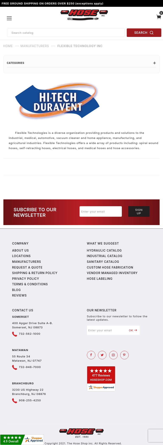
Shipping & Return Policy (34, 273)
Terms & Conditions (30, 284)
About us (20, 250)
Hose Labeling (100, 278)
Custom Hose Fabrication (110, 267)
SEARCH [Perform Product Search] (144, 33)
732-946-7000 (30, 367)
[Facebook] (91, 355)
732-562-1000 (29, 333)
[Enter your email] (100, 211)
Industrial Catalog (105, 256)
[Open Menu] (9, 18)
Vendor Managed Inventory (112, 273)
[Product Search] (66, 32)
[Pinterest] (124, 355)
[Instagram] (113, 355)
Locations (21, 256)
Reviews (19, 295)
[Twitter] (102, 355)
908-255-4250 (30, 400)
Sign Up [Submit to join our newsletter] (139, 211)
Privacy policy (25, 278)
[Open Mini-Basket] (159, 18)
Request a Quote (27, 267)
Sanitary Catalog (103, 261)
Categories (81, 62)
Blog (16, 290)
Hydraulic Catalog (104, 250)
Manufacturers (26, 261)
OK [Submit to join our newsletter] (133, 330)
